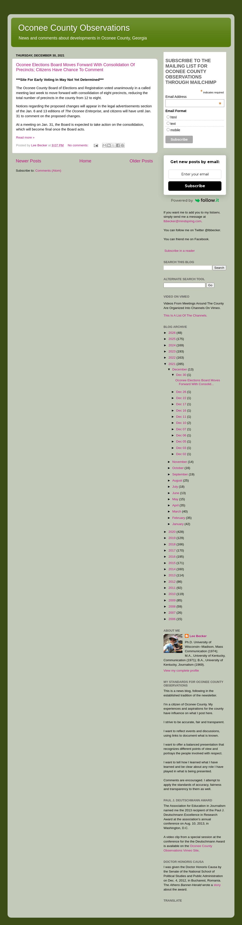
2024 (173, 345)
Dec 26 (181, 392)
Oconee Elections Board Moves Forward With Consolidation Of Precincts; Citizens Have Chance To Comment (75, 67)
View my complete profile (181, 670)
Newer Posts (28, 160)
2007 (173, 612)
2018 (173, 544)
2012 (173, 581)
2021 (173, 364)
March (177, 511)
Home (85, 160)
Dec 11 (181, 416)
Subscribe (195, 186)
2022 (173, 357)
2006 (173, 619)
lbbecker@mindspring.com (182, 221)
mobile (175, 130)
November (180, 462)
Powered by (195, 200)
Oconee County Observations (74, 28)
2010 (173, 594)
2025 (173, 339)
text (173, 124)
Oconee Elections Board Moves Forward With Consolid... (197, 382)
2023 (173, 351)
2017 (173, 550)
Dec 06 (181, 435)
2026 (173, 332)
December (180, 369)
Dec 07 (181, 429)
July (175, 486)
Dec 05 (181, 441)
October (178, 468)
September (180, 474)
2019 (173, 538)
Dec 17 (181, 404)
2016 (173, 556)
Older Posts (141, 160)
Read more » (25, 137)
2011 (173, 588)
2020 (173, 532)
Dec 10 (181, 423)
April (176, 505)
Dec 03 (181, 448)
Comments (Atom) (48, 170)
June (176, 493)
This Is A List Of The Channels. (185, 315)
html (173, 117)
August (177, 480)
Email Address (193, 97)
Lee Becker (198, 636)
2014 (173, 569)
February (179, 518)
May (175, 499)
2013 (173, 575)
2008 (173, 606)
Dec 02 (181, 454)
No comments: (78, 145)
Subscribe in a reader (179, 250)
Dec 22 (181, 398)
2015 (173, 563)
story (217, 885)
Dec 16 (181, 410)
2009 (173, 600)
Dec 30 (181, 375)
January (178, 524)
